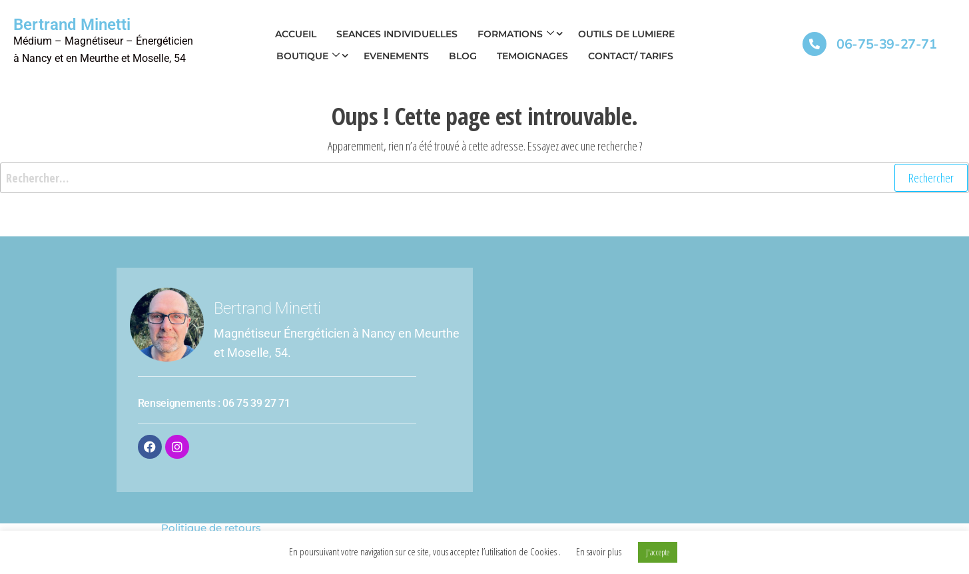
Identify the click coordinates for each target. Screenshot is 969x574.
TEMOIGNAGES (532, 56)
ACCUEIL (295, 34)
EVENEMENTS (396, 56)
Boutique (308, 56)
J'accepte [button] (657, 552)
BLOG (463, 56)
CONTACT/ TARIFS (630, 56)
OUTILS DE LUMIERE (626, 34)
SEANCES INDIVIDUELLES (397, 34)
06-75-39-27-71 (886, 44)
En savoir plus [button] (598, 551)
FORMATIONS (516, 34)
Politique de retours (211, 527)
